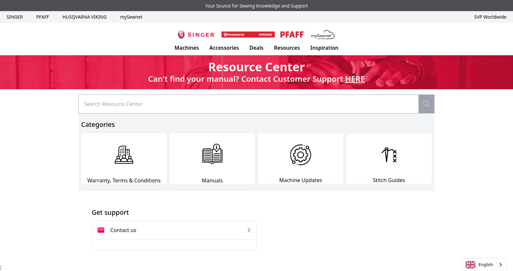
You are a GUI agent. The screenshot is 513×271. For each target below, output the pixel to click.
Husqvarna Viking (84, 17)
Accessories (224, 47)
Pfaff (42, 17)
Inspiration (324, 47)
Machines (186, 47)
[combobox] (484, 264)
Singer (15, 17)
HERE (355, 78)
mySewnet (131, 17)
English (479, 265)
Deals (256, 47)
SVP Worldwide (490, 17)
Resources (287, 47)
